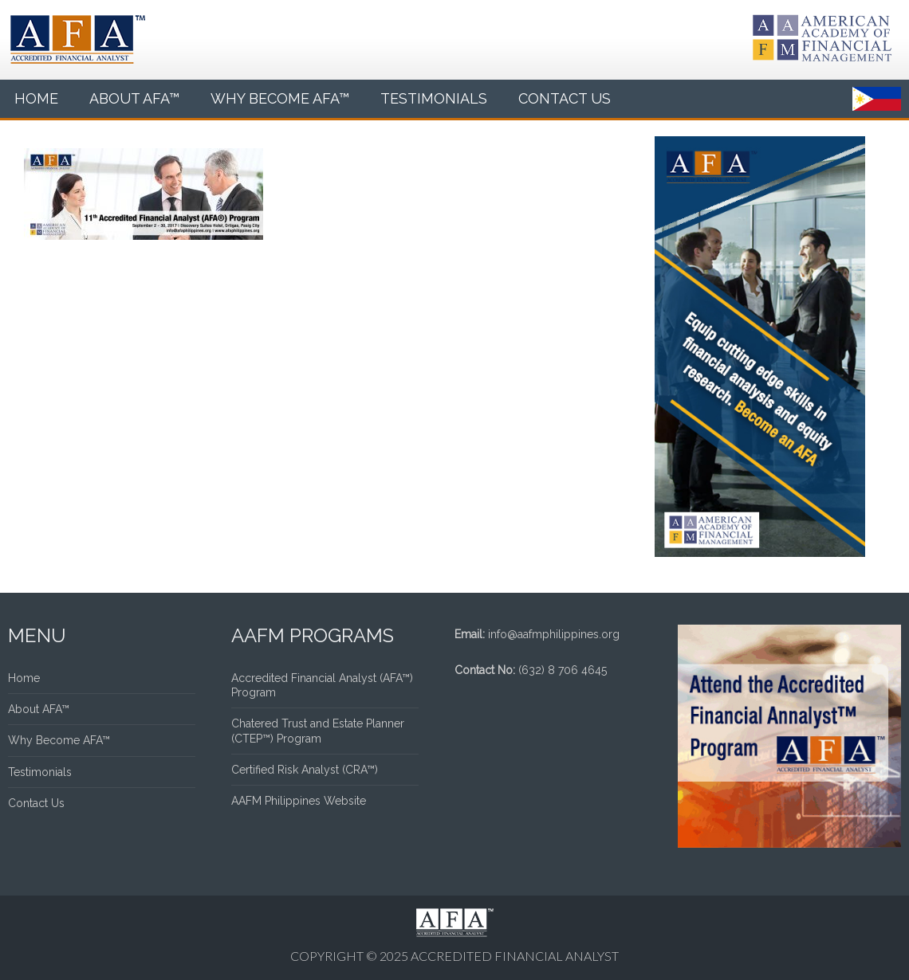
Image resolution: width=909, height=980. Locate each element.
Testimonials (433, 98)
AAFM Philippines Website (298, 800)
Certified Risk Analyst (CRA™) (304, 769)
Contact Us (564, 98)
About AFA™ (134, 98)
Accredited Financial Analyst (515, 955)
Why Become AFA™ (280, 98)
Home (36, 98)
